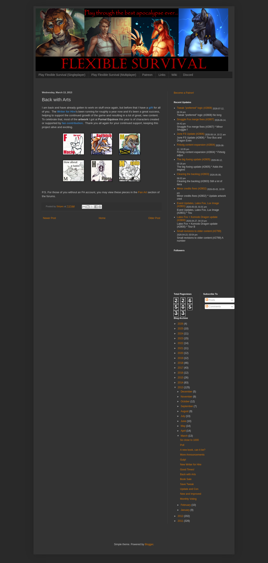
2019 (181, 358)
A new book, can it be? (192, 449)
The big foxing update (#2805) (193, 159)
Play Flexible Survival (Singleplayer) (62, 74)
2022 (181, 343)
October (185, 401)
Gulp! (183, 459)
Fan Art (143, 192)
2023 (181, 338)
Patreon (147, 74)
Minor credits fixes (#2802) (191, 188)
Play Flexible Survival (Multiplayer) (113, 74)
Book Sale (186, 479)
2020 (181, 353)
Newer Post (49, 218)
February (186, 504)
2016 (181, 372)
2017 (181, 367)
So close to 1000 (189, 440)
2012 (181, 516)
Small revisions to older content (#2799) (199, 231)
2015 (181, 377)
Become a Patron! (184, 92)
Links (161, 74)
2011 (181, 520)
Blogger (149, 544)
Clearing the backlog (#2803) (193, 174)
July (183, 416)
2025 (181, 328)
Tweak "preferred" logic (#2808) (194, 107)
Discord (188, 74)
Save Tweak (187, 484)
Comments (213, 306)
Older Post (154, 218)
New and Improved (190, 493)
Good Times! (187, 469)
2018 (181, 362)
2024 (181, 333)
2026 (181, 323)
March (184, 435)
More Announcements (192, 454)
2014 (181, 382)
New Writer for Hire (190, 464)
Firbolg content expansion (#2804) (196, 144)
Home (102, 218)
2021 (181, 348)
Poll (182, 445)
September (187, 406)
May (183, 426)
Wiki (174, 74)
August (185, 411)
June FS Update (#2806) (190, 133)
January (185, 510)
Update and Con (189, 489)
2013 (181, 387)
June (184, 421)
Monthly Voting (188, 498)
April (183, 430)
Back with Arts (188, 474)
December (187, 391)
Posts (210, 300)
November (187, 396)
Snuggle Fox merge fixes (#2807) (195, 119)
